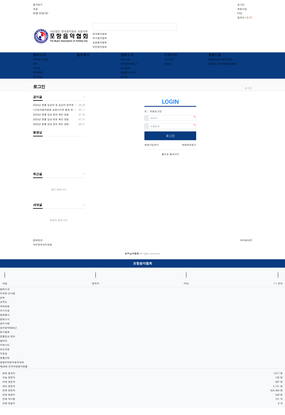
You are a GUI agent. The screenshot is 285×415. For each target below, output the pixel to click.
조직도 (36, 68)
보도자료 (169, 59)
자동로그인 (156, 111)
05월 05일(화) (40, 13)
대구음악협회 (100, 38)
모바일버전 (246, 240)
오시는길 (38, 76)
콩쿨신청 (214, 55)
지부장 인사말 (40, 59)
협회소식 (127, 55)
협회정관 (38, 240)
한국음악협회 (100, 33)
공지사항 (125, 59)
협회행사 (83, 55)
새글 (35, 9)
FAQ (239, 13)
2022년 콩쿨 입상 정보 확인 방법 (51, 124)
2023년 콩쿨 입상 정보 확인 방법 (51, 119)
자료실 (168, 63)
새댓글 (37, 205)
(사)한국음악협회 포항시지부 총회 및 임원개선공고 (55, 109)
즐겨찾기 (38, 4)
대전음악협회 (100, 46)
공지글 (37, 97)
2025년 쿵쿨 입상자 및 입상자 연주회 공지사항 (55, 105)
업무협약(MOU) (129, 63)
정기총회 (125, 68)
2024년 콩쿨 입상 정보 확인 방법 (51, 114)
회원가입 (242, 9)
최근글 (37, 174)
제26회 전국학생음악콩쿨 (222, 63)
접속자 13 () (244, 17)
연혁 (35, 63)
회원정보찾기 (189, 144)
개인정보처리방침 (42, 244)
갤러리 (124, 76)
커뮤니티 (171, 55)
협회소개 (39, 55)
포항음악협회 (100, 42)
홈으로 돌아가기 (170, 154)
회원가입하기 (151, 144)
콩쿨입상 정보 (128, 72)
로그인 (240, 4)
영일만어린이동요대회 (220, 59)
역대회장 (38, 72)
